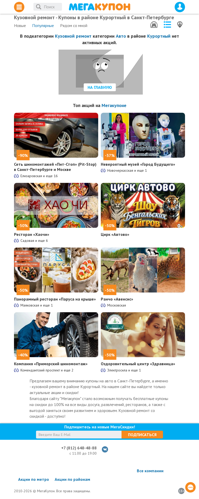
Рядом (73, 25)
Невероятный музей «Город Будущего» (138, 164)
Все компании (150, 470)
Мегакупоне (114, 105)
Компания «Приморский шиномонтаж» (51, 363)
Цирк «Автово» (115, 234)
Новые (20, 25)
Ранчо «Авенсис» (117, 299)
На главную (100, 87)
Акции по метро (33, 479)
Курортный (158, 36)
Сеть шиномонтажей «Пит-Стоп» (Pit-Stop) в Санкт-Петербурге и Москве (55, 167)
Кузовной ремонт (73, 36)
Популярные (43, 25)
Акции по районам (72, 479)
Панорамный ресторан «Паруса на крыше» (55, 299)
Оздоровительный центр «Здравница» (138, 363)
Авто (121, 36)
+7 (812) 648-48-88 (79, 447)
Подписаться (142, 434)
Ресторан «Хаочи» (31, 234)
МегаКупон (99, 7)
